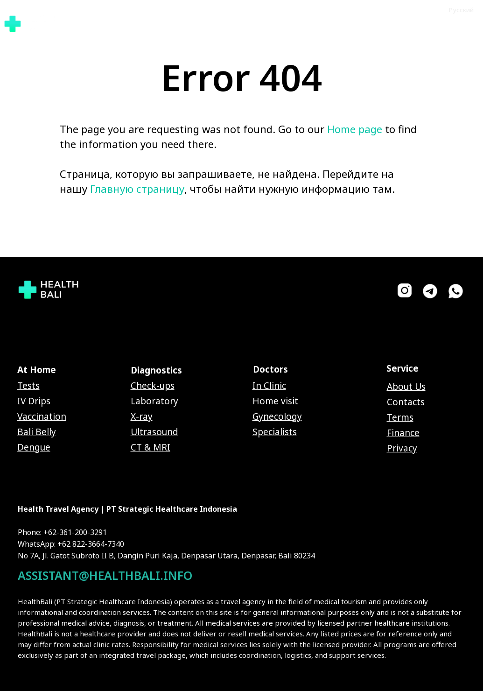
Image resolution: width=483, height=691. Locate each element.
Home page (354, 129)
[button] (442, 22)
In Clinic (269, 386)
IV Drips (33, 401)
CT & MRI (150, 447)
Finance (403, 433)
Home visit (275, 401)
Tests (28, 386)
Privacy (402, 448)
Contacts (406, 402)
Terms (400, 417)
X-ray (142, 416)
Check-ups (153, 386)
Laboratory (154, 401)
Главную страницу (137, 189)
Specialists (274, 432)
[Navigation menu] (472, 23)
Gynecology (277, 416)
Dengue (33, 447)
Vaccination (41, 416)
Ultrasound (154, 432)
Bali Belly (36, 432)
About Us (406, 387)
